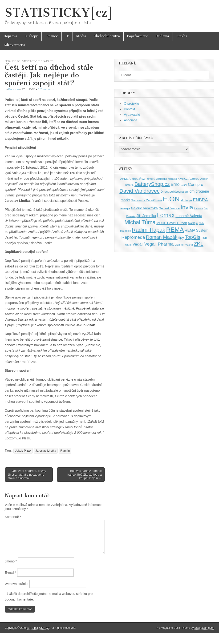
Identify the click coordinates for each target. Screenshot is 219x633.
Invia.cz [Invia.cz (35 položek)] (198, 208)
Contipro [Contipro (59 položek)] (195, 184)
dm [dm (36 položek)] (187, 191)
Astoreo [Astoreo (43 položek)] (193, 178)
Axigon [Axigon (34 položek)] (204, 178)
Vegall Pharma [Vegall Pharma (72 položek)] (159, 244)
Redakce (13, 89)
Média (81, 36)
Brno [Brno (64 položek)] (175, 184)
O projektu (131, 103)
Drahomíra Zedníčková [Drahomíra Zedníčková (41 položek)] (146, 200)
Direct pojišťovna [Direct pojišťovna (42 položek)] (172, 191)
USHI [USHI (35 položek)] (128, 244)
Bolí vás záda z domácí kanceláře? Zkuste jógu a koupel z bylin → (85, 474)
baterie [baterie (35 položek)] (129, 184)
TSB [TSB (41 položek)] (204, 237)
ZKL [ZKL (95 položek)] (198, 244)
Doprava (10, 36)
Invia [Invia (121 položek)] (187, 207)
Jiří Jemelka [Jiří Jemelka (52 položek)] (146, 216)
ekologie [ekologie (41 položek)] (186, 200)
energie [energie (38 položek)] (125, 208)
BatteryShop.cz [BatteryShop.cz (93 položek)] (152, 184)
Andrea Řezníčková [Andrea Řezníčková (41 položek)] (142, 178)
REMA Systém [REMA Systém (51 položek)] (196, 230)
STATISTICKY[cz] (59, 12)
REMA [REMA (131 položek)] (175, 229)
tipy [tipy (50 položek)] (181, 237)
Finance (51, 36)
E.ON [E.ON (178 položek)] (171, 199)
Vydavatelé (132, 114)
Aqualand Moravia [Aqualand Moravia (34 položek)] (166, 178)
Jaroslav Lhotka (45, 450)
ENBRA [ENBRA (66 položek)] (200, 199)
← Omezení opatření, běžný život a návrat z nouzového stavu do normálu (27, 474)
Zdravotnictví (14, 45)
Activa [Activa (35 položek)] (124, 178)
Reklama (162, 36)
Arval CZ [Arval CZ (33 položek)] (182, 178)
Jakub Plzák (23, 450)
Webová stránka (16, 584)
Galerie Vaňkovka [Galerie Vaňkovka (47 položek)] (144, 208)
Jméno (11, 561)
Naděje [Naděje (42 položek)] (193, 223)
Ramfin (65, 450)
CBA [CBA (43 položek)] (183, 185)
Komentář (13, 517)
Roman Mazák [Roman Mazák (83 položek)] (162, 237)
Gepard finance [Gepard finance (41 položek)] (169, 208)
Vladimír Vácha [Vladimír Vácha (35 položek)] (183, 244)
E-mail (10, 572)
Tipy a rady (45, 61)
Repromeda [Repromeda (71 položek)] (133, 237)
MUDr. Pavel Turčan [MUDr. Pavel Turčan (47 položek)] (171, 223)
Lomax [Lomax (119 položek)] (166, 215)
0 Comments (46, 89)
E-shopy (31, 36)
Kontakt (129, 109)
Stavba (181, 36)
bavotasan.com (204, 627)
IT (67, 36)
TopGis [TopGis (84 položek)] (192, 237)
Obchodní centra (106, 36)
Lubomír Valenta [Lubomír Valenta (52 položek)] (188, 216)
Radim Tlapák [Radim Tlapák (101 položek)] (148, 230)
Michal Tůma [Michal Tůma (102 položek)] (139, 222)
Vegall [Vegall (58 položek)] (138, 244)
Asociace (130, 120)
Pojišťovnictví (137, 36)
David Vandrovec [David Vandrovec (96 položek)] (139, 191)
